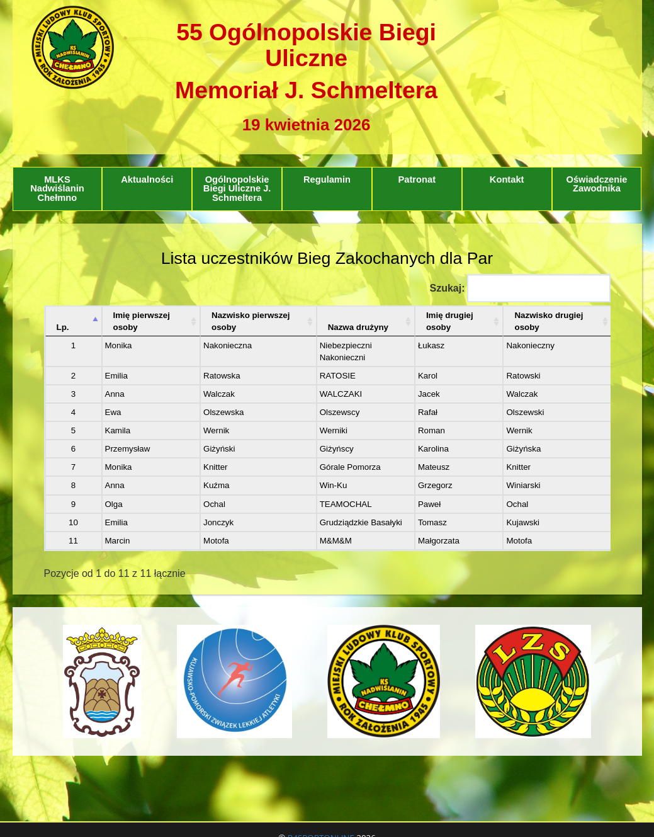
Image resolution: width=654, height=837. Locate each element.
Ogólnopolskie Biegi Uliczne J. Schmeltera (237, 188)
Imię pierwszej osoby (141, 321)
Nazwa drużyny (358, 327)
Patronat (417, 179)
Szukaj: (519, 288)
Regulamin (327, 179)
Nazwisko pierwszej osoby (250, 321)
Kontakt (507, 179)
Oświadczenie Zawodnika (597, 184)
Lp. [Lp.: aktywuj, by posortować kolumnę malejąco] (63, 327)
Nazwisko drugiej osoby (548, 321)
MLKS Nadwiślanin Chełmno (57, 188)
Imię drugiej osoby (449, 321)
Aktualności (147, 179)
